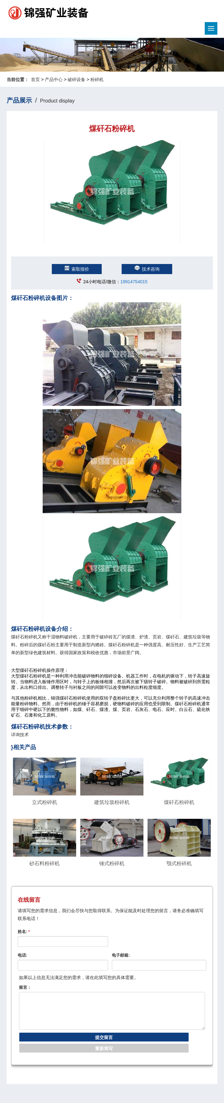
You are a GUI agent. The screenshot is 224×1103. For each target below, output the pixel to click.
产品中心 (54, 79)
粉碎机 (97, 79)
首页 (35, 79)
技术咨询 (147, 269)
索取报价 (76, 269)
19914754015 (134, 281)
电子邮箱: (121, 955)
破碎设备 (76, 79)
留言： (25, 987)
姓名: (24, 931)
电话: (22, 955)
